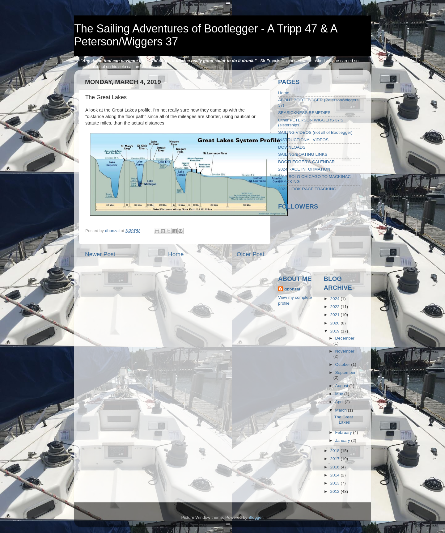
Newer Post (100, 254)
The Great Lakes (343, 419)
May (339, 393)
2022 (335, 306)
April (340, 402)
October (343, 364)
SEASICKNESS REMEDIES (304, 112)
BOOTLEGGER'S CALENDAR (306, 161)
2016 (335, 467)
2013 (335, 483)
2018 (335, 450)
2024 (335, 298)
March (341, 410)
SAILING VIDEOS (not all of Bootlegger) (315, 132)
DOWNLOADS (292, 147)
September (345, 372)
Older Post (250, 254)
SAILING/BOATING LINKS (303, 154)
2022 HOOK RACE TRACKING (307, 189)
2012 (335, 491)
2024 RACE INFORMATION (304, 169)
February (344, 432)
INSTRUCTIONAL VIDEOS (303, 139)
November (344, 351)
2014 (335, 475)
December (344, 338)
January (343, 440)
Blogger (255, 517)
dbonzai (292, 289)
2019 (335, 331)
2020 (335, 323)
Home (176, 254)
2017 (335, 458)
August (342, 385)
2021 (335, 314)
